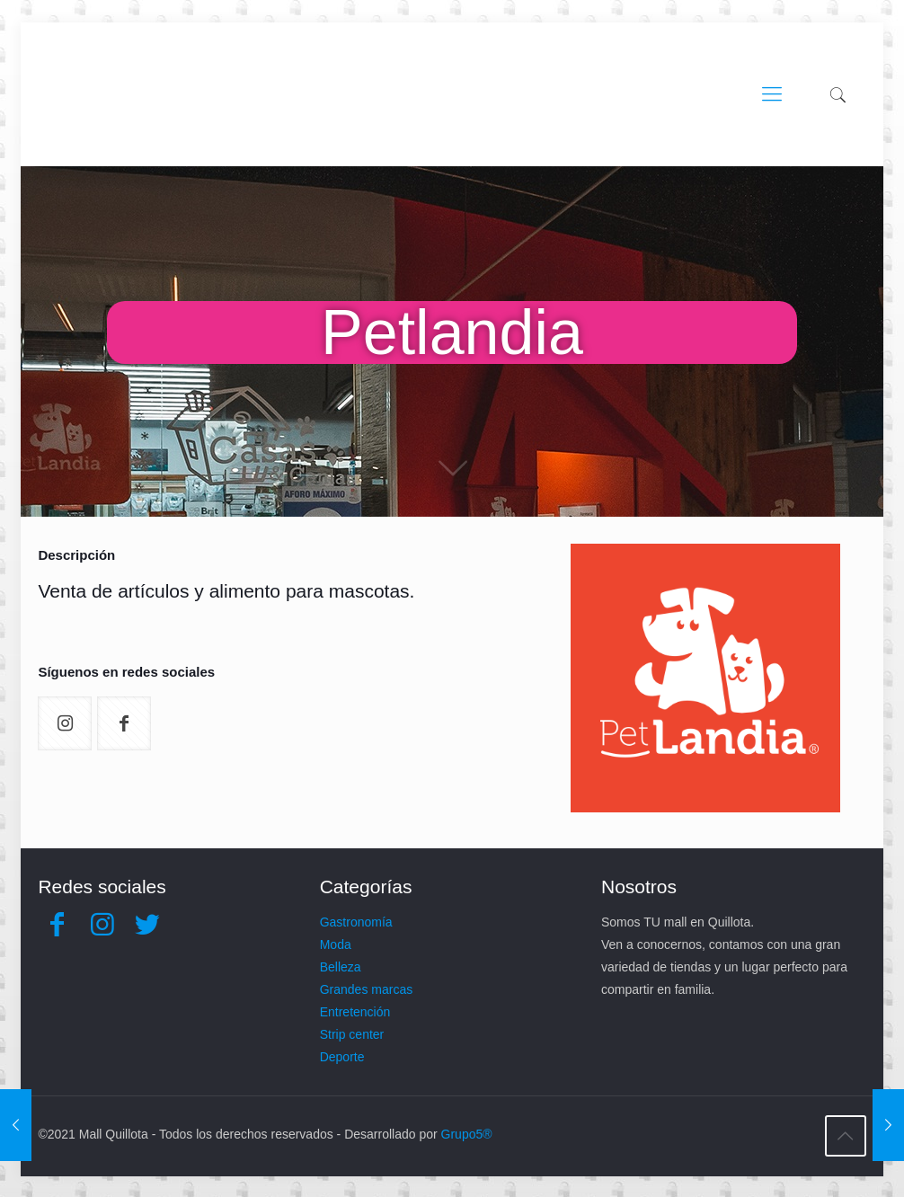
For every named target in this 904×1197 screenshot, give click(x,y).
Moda (335, 944)
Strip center (352, 1034)
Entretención (355, 1012)
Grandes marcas (366, 989)
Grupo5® (466, 1134)
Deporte (342, 1057)
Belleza (340, 967)
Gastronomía (356, 922)
